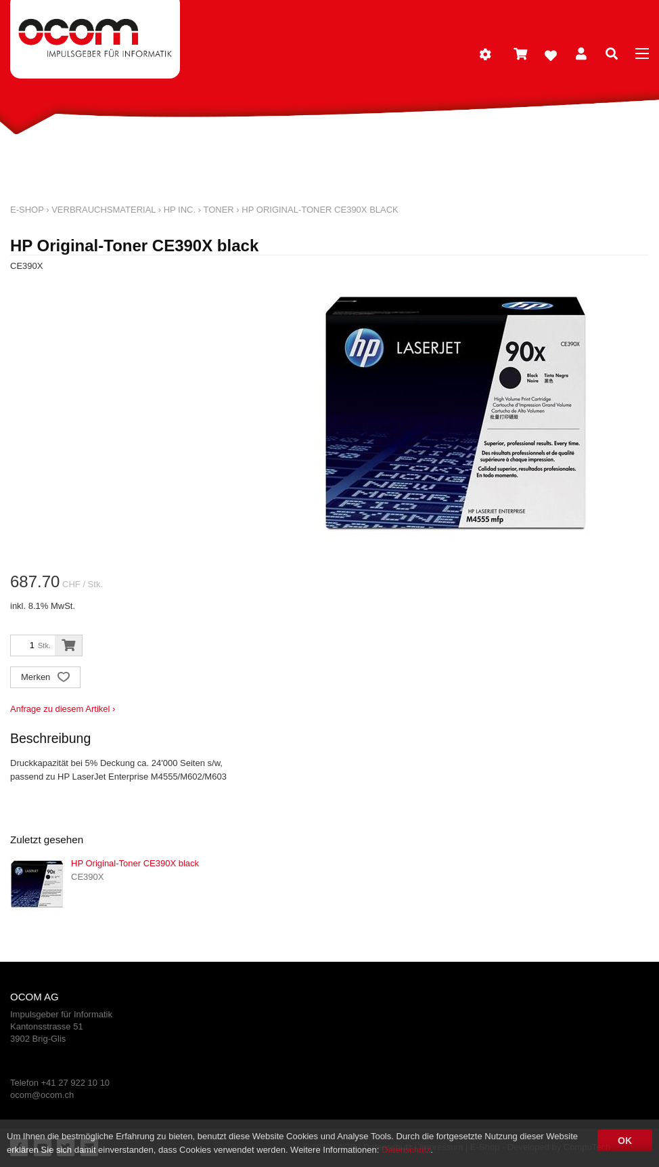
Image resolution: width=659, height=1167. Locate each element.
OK (625, 1140)
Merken (45, 678)
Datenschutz (406, 1150)
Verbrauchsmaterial (103, 210)
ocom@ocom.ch (42, 1095)
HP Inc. (180, 210)
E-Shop (27, 210)
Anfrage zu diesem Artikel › (62, 709)
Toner (218, 210)
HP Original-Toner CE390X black (320, 210)
